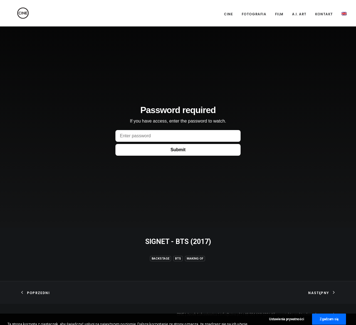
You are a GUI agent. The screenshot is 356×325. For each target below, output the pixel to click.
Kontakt (324, 14)
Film (279, 14)
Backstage (160, 258)
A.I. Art (299, 14)
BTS (178, 258)
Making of (195, 258)
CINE (228, 14)
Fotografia (254, 14)
